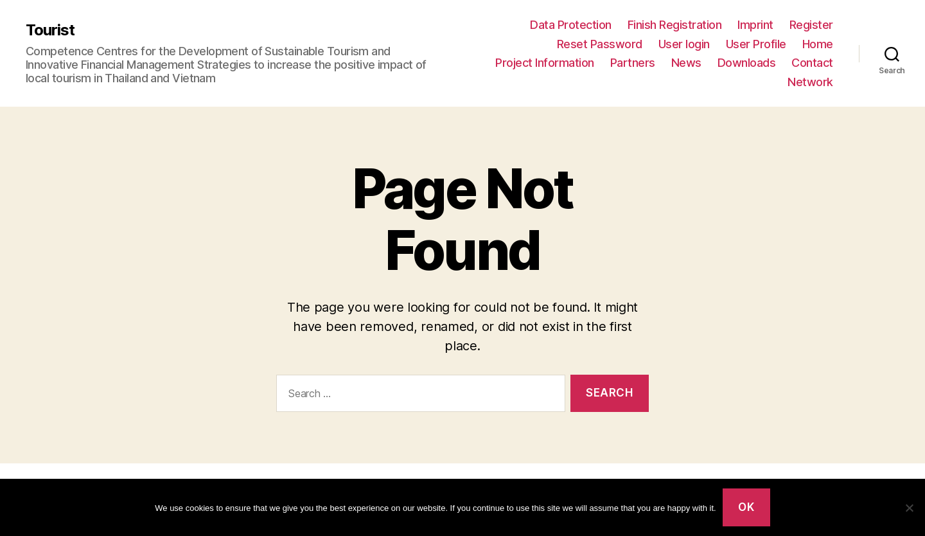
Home (817, 44)
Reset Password (599, 44)
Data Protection (571, 24)
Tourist (50, 30)
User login (684, 44)
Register (811, 24)
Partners (632, 62)
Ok (746, 507)
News (686, 62)
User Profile (756, 44)
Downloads (747, 62)
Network (810, 82)
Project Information (544, 62)
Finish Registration (675, 24)
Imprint (755, 24)
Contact (812, 62)
